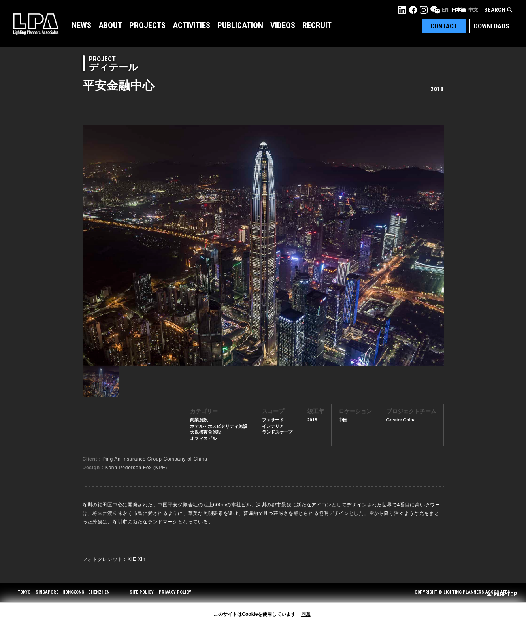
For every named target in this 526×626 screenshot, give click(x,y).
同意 (306, 614)
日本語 (458, 10)
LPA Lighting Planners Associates (35, 24)
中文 (473, 10)
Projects (147, 25)
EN (445, 9)
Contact (444, 26)
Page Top (501, 595)
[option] (263, 245)
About (110, 25)
